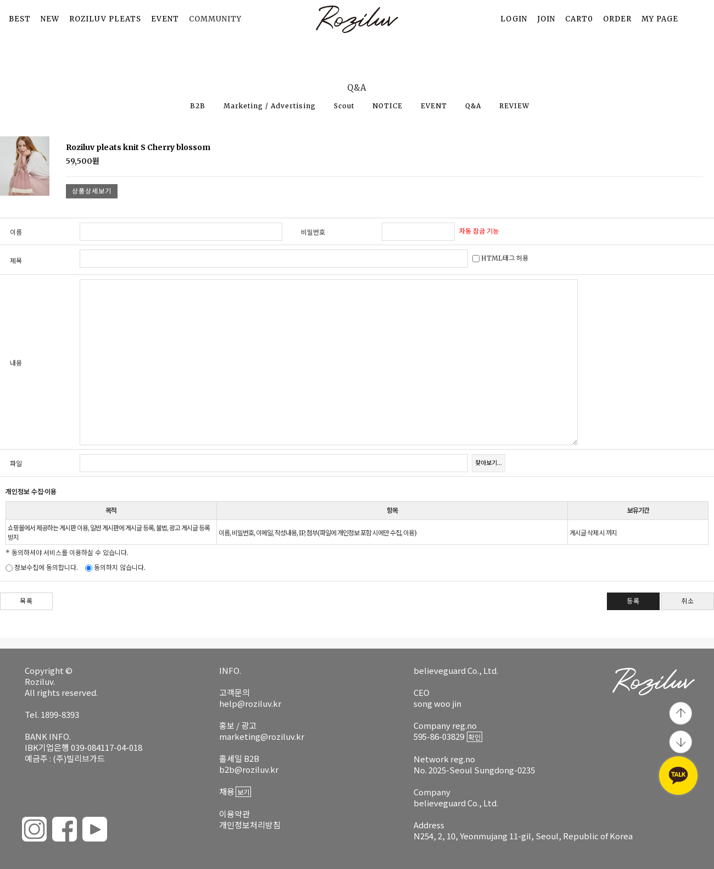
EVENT (165, 19)
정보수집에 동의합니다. (41, 567)
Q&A (473, 106)
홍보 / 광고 (237, 725)
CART (579, 19)
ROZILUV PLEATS (105, 19)
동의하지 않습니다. (115, 567)
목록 (26, 601)
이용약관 (234, 814)
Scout (344, 106)
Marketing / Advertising (270, 106)
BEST (20, 19)
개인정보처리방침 (250, 825)
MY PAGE (660, 19)
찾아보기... (488, 463)
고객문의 (234, 692)
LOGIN (513, 19)
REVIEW (514, 106)
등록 (633, 601)
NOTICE (387, 106)
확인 (474, 736)
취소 (687, 601)
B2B (197, 106)
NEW (50, 19)
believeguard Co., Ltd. (456, 670)
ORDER (617, 19)
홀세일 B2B (239, 758)
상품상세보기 (91, 191)
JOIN (546, 19)
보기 (243, 791)
